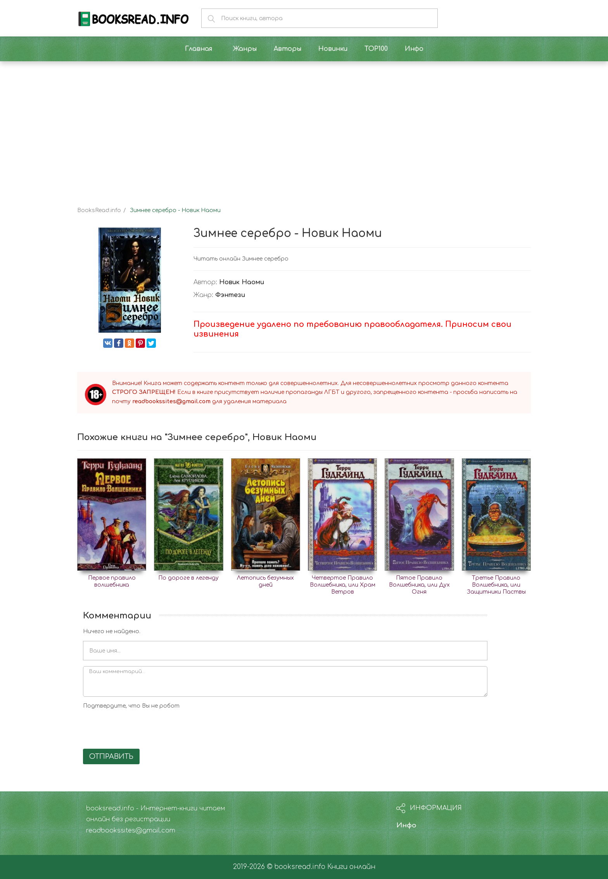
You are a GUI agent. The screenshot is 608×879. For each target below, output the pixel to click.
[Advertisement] (304, 127)
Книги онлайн (351, 866)
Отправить (111, 756)
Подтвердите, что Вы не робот (131, 706)
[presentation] (142, 728)
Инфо (406, 825)
